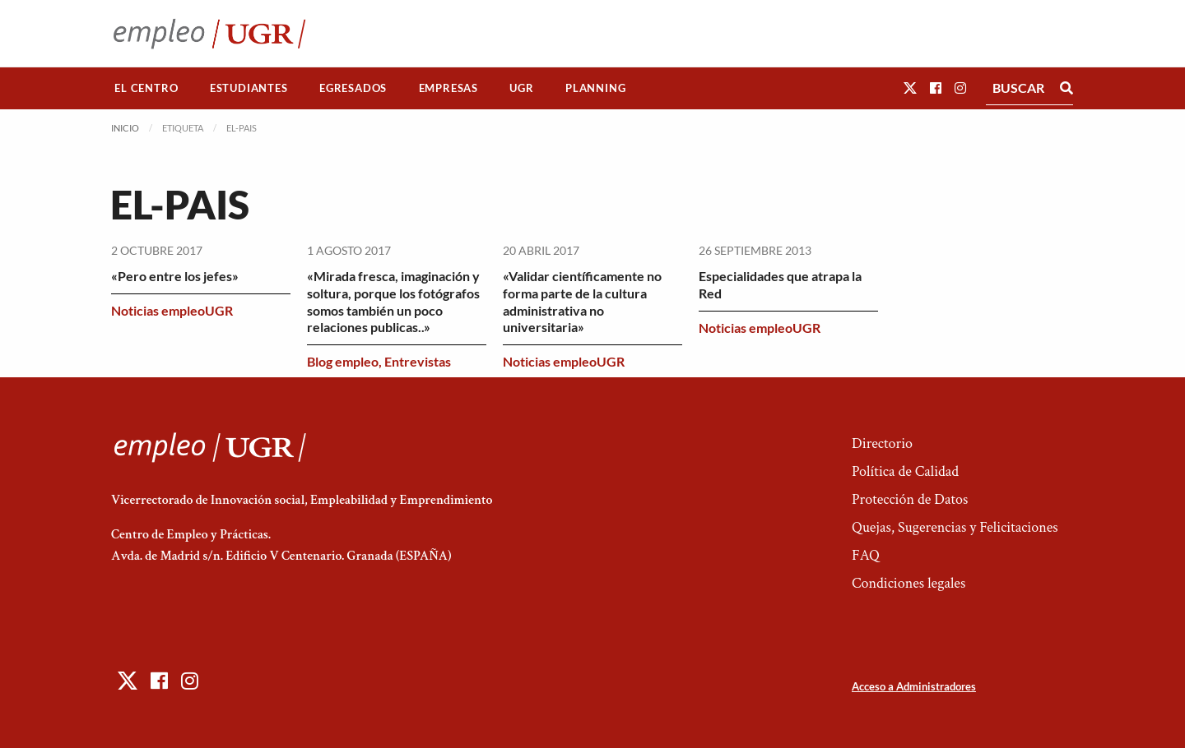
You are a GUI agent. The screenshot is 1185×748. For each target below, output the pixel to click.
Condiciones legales (908, 583)
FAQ (866, 555)
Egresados (353, 88)
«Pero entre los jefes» (175, 276)
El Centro (146, 88)
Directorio (882, 443)
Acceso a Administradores (914, 686)
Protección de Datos (910, 499)
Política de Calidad (905, 471)
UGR (521, 88)
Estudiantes (249, 88)
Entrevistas (417, 361)
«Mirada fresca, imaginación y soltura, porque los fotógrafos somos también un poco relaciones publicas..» (393, 301)
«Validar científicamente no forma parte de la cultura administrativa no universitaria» (582, 301)
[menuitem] (146, 88)
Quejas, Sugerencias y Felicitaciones (955, 527)
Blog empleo (343, 361)
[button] (910, 88)
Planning (595, 88)
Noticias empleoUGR (172, 310)
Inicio (125, 127)
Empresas (448, 88)
